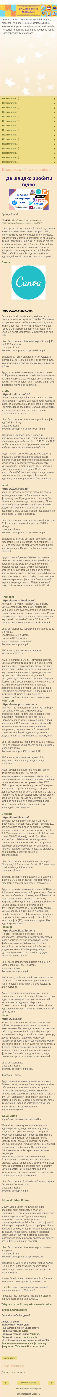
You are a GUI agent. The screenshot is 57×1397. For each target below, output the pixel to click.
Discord (46, 1295)
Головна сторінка (28, 1383)
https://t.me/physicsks (14, 1310)
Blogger (35, 1394)
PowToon (8, 700)
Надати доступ (9, 1358)
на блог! (23, 1331)
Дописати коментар (13, 1372)
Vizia (5, 1015)
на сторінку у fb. (27, 1337)
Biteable (7, 813)
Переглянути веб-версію (28, 1388)
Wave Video (9, 1115)
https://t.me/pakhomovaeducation (26, 220)
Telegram (7, 1304)
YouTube (6, 1287)
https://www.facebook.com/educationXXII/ (23, 223)
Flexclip (7, 926)
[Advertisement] (28, 66)
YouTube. (34, 1334)
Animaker (8, 596)
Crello (5, 390)
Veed (5, 485)
